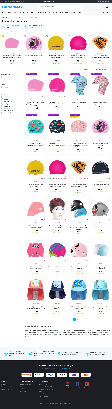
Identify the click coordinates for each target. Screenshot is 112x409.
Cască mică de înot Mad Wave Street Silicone (57, 226)
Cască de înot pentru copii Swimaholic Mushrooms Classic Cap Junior (35, 145)
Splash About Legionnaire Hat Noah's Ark (100, 307)
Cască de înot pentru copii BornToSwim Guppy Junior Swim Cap (78, 186)
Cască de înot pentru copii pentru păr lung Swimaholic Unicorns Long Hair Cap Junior (79, 145)
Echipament (64, 12)
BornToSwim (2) (8, 101)
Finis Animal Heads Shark (100, 226)
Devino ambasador (44, 396)
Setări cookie (23, 394)
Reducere (107, 12)
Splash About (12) (8, 110)
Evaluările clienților (6, 389)
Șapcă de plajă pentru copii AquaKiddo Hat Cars (79, 103)
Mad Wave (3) (7, 106)
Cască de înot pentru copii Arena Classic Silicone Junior (35, 185)
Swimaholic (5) (7, 113)
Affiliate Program (43, 394)
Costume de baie (19, 12)
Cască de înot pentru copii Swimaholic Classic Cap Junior (57, 103)
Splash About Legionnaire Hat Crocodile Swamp (79, 307)
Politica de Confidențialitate (46, 387)
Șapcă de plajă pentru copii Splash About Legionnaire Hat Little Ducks (35, 307)
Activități (80, 12)
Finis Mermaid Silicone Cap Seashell (100, 144)
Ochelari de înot (6, 12)
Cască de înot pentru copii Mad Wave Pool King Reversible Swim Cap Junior (78, 227)
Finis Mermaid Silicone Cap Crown (57, 267)
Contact (3, 384)
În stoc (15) (7, 77)
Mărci (12, 94)
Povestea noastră (6, 387)
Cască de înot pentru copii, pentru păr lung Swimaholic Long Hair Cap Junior (35, 104)
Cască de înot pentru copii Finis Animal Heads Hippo (35, 267)
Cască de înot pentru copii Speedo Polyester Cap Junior (36, 226)
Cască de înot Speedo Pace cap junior (100, 185)
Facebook (60, 368)
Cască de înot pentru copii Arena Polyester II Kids (100, 267)
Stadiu (12, 84)
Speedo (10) (7, 108)
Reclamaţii (23, 391)
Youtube (55, 368)
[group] (11, 49)
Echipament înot (42, 12)
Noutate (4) (7, 87)
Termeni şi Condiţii (44, 384)
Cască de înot (30, 12)
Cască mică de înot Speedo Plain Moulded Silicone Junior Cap (57, 185)
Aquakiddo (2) (7, 97)
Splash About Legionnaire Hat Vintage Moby (57, 307)
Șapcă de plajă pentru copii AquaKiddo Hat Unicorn (100, 103)
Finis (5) (6, 104)
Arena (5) (6, 99)
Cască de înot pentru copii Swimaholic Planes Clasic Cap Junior (57, 145)
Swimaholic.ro (5, 17)
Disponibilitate (12, 74)
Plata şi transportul (25, 384)
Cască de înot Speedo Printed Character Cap (79, 267)
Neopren (72, 12)
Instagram (66, 368)
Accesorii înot (54, 12)
